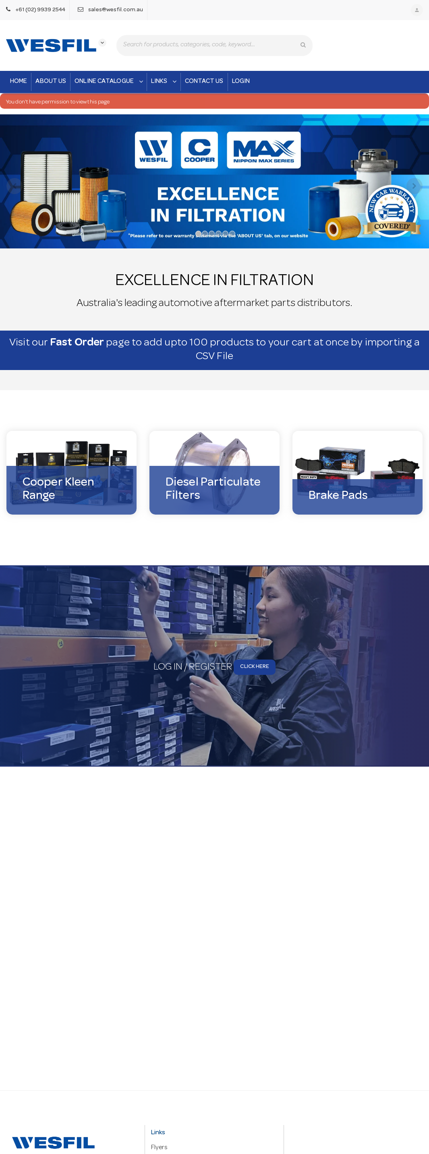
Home (18, 82)
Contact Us (204, 82)
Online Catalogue (110, 82)
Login (241, 82)
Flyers (159, 1148)
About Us (50, 82)
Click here (254, 669)
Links (164, 82)
